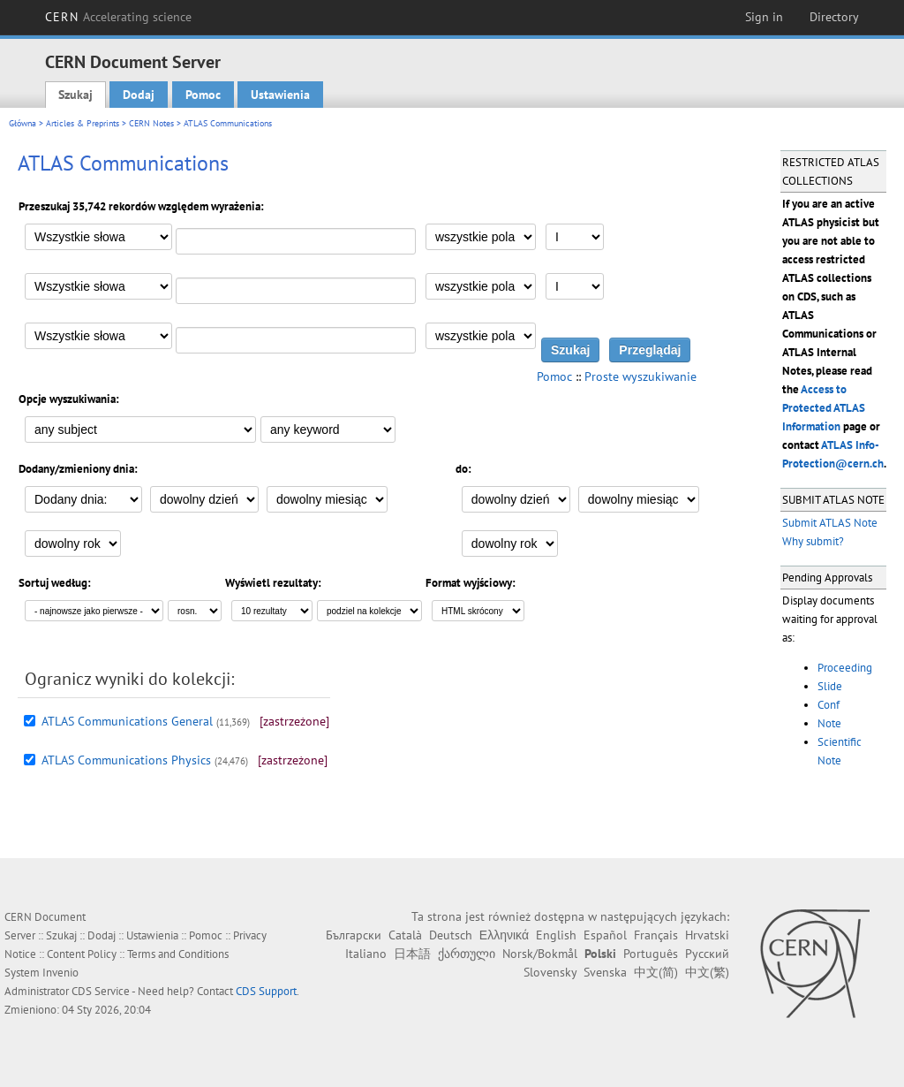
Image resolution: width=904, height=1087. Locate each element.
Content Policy (82, 954)
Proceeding (844, 667)
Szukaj (75, 95)
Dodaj (138, 95)
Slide (829, 686)
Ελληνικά (504, 935)
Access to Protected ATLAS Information (823, 408)
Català (405, 935)
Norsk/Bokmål (539, 954)
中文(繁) (707, 972)
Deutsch (450, 935)
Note (829, 723)
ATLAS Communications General (127, 721)
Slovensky (550, 972)
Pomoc (203, 95)
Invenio (60, 972)
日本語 (412, 954)
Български (353, 935)
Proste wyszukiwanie (640, 376)
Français (656, 935)
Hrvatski (707, 935)
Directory (834, 17)
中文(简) (656, 972)
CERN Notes (151, 123)
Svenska (605, 972)
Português (650, 954)
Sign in (764, 17)
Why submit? (813, 541)
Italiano (366, 954)
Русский (707, 954)
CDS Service (101, 991)
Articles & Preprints (82, 123)
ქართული (466, 954)
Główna (22, 123)
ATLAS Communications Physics (126, 760)
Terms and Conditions (178, 954)
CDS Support (266, 991)
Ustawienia (280, 95)
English (556, 935)
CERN (118, 17)
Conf (828, 704)
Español (605, 935)
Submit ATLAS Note (830, 522)
